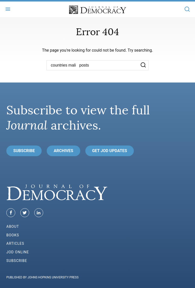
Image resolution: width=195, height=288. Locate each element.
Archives (63, 150)
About (12, 226)
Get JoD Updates (109, 150)
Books (12, 235)
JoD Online (17, 252)
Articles (15, 243)
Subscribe (24, 150)
